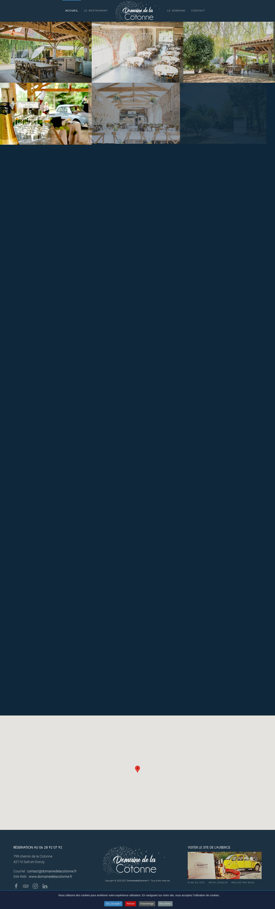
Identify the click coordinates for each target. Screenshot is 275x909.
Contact (198, 10)
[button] (137, 769)
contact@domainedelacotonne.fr (52, 871)
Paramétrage (147, 906)
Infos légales (218, 882)
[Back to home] (137, 11)
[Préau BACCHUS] (46, 52)
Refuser (131, 906)
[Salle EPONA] (137, 52)
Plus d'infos (165, 906)
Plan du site (196, 882)
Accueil (71, 10)
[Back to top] (259, 891)
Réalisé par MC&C (243, 882)
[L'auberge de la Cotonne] (228, 52)
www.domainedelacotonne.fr (50, 876)
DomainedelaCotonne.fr (138, 880)
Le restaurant (96, 10)
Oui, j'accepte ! (113, 906)
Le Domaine (176, 10)
